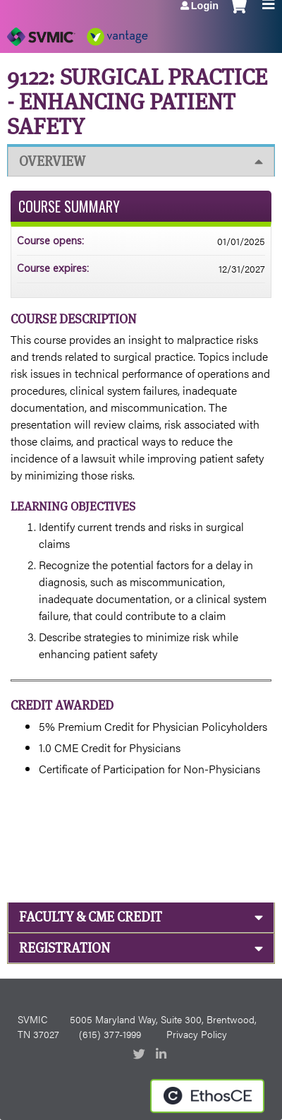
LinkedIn (163, 1055)
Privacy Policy (196, 1034)
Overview (52, 161)
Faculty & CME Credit (90, 917)
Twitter (140, 1055)
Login (205, 6)
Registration (64, 948)
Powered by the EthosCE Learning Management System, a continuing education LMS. (207, 1096)
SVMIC (32, 1019)
